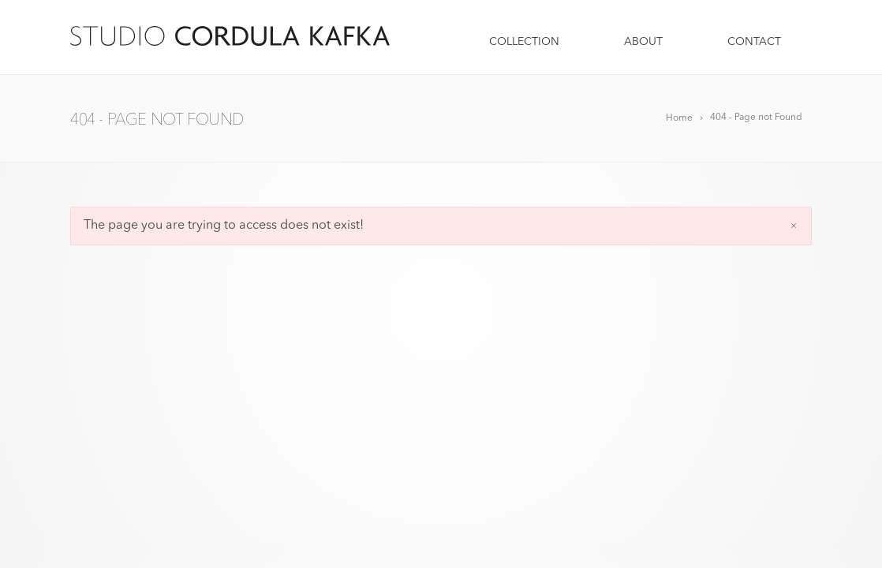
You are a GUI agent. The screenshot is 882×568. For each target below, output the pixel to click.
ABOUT (645, 41)
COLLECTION (525, 41)
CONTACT (754, 41)
